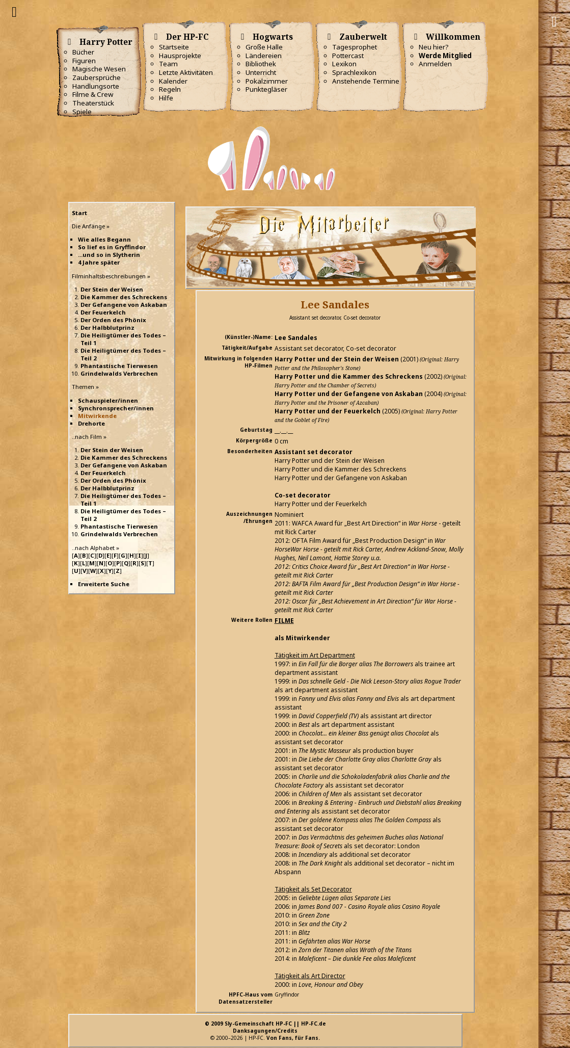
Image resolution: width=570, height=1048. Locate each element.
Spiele (82, 111)
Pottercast (348, 55)
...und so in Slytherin (109, 254)
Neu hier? (434, 46)
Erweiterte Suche (103, 584)
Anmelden (435, 63)
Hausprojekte (180, 55)
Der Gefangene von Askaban (123, 304)
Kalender (173, 81)
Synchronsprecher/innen (116, 408)
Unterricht (261, 72)
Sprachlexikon (354, 72)
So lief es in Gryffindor (112, 247)
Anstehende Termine (365, 81)
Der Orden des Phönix (113, 320)
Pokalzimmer (267, 81)
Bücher (83, 52)
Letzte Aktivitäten (186, 72)
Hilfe (166, 97)
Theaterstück (93, 103)
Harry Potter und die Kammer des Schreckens (349, 376)
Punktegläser (266, 89)
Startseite (174, 46)
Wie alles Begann (104, 239)
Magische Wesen (99, 68)
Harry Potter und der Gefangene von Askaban (349, 393)
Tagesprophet (354, 46)
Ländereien (264, 55)
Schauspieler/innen (108, 400)
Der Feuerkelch (103, 312)
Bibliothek (261, 63)
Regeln (170, 89)
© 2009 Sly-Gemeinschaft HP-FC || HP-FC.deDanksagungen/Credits (265, 1027)
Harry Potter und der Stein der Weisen (337, 359)
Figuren (84, 60)
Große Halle (264, 46)
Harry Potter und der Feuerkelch (328, 411)
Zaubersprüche (96, 77)
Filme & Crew (92, 94)
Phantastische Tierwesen (119, 366)
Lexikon (344, 63)
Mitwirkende (97, 416)
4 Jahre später (99, 262)
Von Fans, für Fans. (293, 1037)
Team (168, 63)
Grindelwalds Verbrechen (119, 373)
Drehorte (91, 423)
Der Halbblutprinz (107, 327)
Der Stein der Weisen (111, 289)
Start (79, 213)
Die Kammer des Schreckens (123, 297)
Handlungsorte (95, 86)
